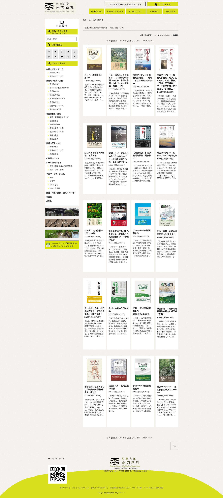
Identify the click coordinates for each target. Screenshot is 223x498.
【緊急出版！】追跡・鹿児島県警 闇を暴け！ (143, 155)
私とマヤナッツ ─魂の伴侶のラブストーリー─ (167, 389)
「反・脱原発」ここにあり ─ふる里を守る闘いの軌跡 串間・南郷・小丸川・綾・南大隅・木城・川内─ (119, 80)
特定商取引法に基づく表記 (120, 487)
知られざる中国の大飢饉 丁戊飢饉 (94, 154)
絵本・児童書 (55, 188)
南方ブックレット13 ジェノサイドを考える (167, 154)
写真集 (49, 197)
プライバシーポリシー (80, 487)
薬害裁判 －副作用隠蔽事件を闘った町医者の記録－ (167, 311)
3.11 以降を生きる (96, 20)
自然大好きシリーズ (54, 69)
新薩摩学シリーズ (56, 106)
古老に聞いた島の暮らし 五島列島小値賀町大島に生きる (94, 389)
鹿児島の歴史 (55, 84)
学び (51, 177)
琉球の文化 (54, 154)
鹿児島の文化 (55, 91)
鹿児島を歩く (55, 102)
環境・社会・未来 (117, 27)
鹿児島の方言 (55, 95)
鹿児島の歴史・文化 (54, 80)
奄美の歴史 (54, 121)
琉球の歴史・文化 (53, 143)
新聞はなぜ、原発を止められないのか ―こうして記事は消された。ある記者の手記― (119, 157)
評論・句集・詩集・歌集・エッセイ (61, 192)
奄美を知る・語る (56, 128)
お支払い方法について (99, 487)
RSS (133, 487)
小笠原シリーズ (52, 158)
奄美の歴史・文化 (53, 114)
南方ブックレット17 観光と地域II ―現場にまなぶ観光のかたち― (143, 79)
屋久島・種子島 (56, 109)
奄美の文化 (54, 135)
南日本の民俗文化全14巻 (59, 87)
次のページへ (148, 40)
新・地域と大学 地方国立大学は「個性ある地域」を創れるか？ (94, 311)
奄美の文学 (54, 139)
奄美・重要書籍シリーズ (59, 117)
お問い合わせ (65, 487)
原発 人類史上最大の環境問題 (96, 27)
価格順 (167, 35)
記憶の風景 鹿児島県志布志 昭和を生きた (167, 233)
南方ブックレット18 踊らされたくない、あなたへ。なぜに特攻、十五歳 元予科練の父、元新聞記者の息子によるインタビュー (167, 81)
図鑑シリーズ (55, 72)
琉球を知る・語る (56, 150)
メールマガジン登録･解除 (153, 487)
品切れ (49, 201)
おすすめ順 (159, 35)
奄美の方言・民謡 (56, 131)
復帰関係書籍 (55, 124)
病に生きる (54, 184)
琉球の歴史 (54, 146)
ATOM (139, 487)
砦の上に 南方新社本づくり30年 (93, 232)
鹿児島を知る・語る (57, 98)
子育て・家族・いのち (55, 174)
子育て (52, 181)
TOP (84, 20)
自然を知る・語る (56, 76)
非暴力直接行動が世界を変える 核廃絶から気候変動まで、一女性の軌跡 (119, 235)
